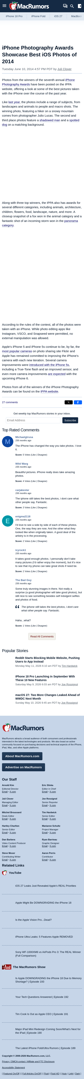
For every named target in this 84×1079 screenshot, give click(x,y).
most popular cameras (17, 351)
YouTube (15, 872)
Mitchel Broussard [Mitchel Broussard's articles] (11, 812)
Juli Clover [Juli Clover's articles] (7, 798)
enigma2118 (22, 516)
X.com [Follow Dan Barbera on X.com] (13, 846)
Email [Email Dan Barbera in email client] (5, 846)
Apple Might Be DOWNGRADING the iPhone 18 (43, 902)
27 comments (10, 402)
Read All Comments (42, 636)
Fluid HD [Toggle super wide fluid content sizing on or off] (54, 1073)
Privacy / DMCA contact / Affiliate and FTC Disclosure (28, 1061)
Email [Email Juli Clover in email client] (5, 805)
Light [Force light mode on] (70, 1073)
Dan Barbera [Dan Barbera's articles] (8, 839)
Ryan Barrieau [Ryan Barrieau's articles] (49, 839)
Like (34, 455)
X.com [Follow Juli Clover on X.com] (13, 805)
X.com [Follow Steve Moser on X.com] (13, 859)
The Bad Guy (23, 580)
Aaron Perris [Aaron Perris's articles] (48, 853)
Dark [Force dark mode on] (77, 1073)
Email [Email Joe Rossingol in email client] (45, 805)
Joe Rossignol (69, 684)
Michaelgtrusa (24, 437)
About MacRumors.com (22, 756)
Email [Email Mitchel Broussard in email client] (5, 819)
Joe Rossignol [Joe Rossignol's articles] (49, 798)
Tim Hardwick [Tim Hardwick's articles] (49, 812)
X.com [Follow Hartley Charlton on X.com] (13, 832)
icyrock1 (20, 550)
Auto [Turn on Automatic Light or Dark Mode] (64, 1073)
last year (14, 102)
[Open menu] (4, 6)
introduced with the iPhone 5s (49, 365)
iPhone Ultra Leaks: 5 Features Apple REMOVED (44, 936)
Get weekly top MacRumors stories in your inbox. (42, 413)
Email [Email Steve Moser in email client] (5, 859)
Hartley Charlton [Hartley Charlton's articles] (10, 826)
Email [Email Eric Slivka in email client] (45, 791)
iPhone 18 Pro (14, 16)
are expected (57, 374)
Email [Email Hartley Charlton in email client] (5, 832)
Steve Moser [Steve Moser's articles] (8, 853)
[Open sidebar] (79, 6)
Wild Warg (21, 463)
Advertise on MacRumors (23, 767)
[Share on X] (69, 402)
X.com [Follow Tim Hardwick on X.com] (53, 819)
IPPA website (49, 391)
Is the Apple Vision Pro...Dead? (33, 919)
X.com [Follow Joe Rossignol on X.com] (53, 805)
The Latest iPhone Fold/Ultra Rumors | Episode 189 (45, 1048)
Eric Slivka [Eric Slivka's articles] (47, 785)
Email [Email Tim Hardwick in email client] (45, 819)
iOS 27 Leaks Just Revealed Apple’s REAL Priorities (45, 885)
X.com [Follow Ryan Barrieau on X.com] (53, 846)
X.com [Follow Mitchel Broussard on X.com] (13, 819)
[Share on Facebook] (78, 402)
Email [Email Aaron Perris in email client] (45, 859)
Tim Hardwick (69, 665)
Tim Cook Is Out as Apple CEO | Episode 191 (41, 1014)
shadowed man (50, 120)
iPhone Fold (38, 16)
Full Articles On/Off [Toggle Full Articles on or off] (31, 1073)
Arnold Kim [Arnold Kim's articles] (8, 785)
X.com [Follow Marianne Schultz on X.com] (53, 832)
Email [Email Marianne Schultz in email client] (45, 832)
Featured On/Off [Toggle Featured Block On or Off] (11, 1073)
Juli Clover (64, 69)
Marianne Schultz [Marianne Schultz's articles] (51, 826)
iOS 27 (58, 16)
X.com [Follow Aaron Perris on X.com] (53, 859)
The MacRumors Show (29, 967)
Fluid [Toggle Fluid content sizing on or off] (46, 1073)
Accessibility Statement (13, 1067)
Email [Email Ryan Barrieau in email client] (45, 846)
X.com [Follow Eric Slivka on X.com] (53, 791)
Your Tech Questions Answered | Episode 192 (41, 996)
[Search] (73, 6)
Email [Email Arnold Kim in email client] (5, 791)
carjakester (22, 490)
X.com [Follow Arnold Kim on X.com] (13, 791)
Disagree (42, 455)
